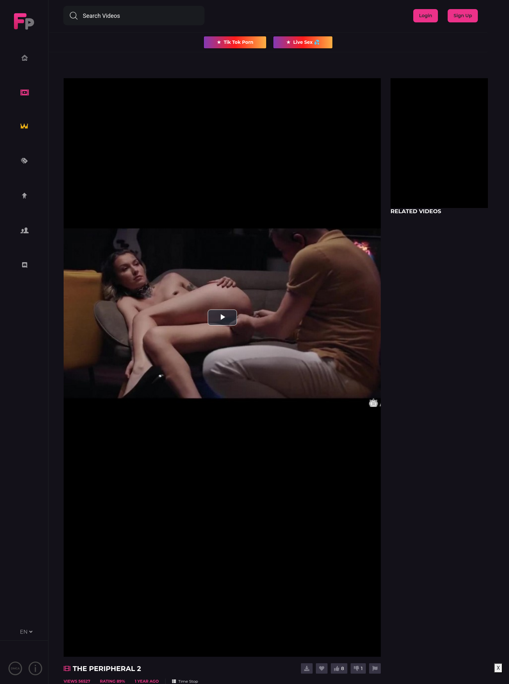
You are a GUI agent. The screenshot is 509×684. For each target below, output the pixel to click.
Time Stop (185, 681)
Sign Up (462, 15)
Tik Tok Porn (235, 42)
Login (425, 15)
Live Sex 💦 (302, 42)
